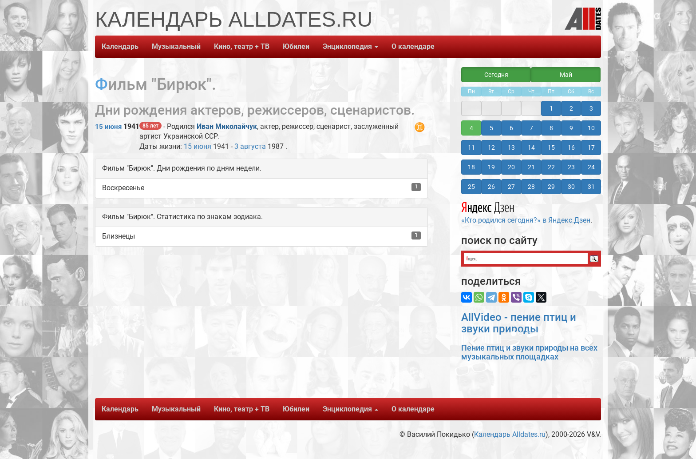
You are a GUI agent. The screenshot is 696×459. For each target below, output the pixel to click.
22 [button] (551, 167)
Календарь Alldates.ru (510, 434)
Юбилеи (296, 46)
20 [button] (511, 167)
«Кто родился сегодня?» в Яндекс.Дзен (525, 211)
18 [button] (471, 167)
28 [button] (531, 186)
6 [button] (511, 128)
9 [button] (571, 128)
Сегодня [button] (496, 74)
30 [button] (571, 186)
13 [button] (511, 147)
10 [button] (591, 128)
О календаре (413, 46)
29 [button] (551, 186)
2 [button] (571, 108)
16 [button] (571, 147)
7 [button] (531, 128)
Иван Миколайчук (227, 126)
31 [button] (591, 186)
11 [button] (471, 147)
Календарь (120, 46)
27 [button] (511, 186)
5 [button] (491, 128)
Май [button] (566, 74)
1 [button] (551, 108)
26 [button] (491, 186)
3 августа (250, 146)
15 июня (108, 127)
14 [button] (531, 147)
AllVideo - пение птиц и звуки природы (518, 323)
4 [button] (471, 128)
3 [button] (591, 108)
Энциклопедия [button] (350, 46)
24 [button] (591, 167)
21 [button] (531, 167)
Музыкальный (176, 46)
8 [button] (551, 128)
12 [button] (491, 147)
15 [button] (551, 147)
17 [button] (591, 147)
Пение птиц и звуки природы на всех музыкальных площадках (529, 352)
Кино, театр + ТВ (241, 46)
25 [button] (471, 186)
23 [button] (571, 167)
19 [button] (491, 167)
